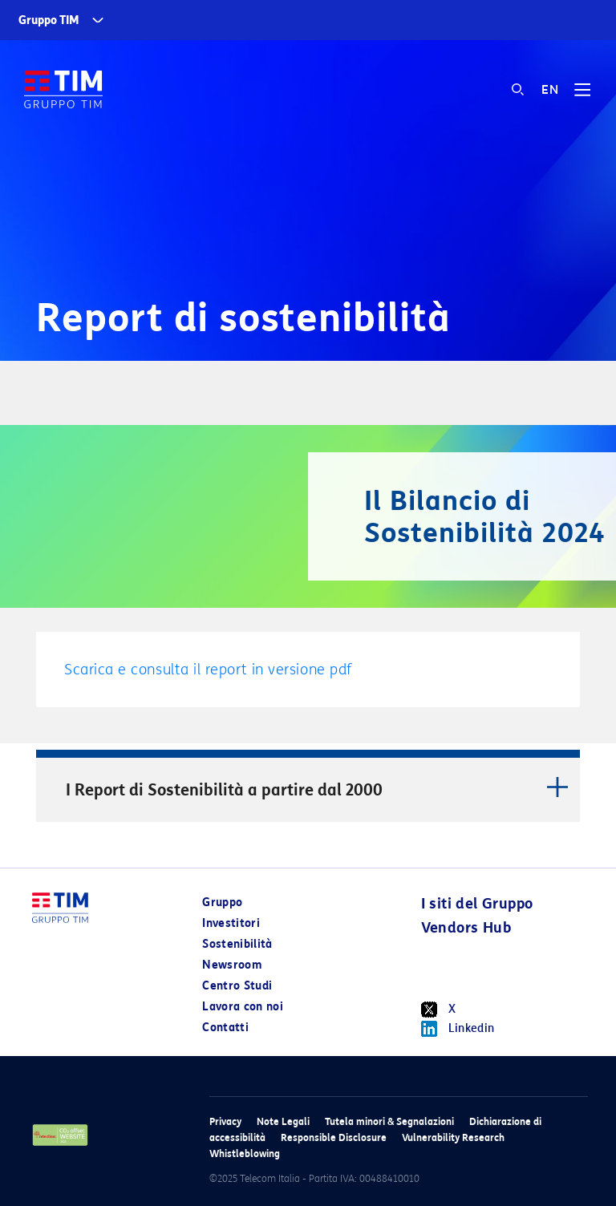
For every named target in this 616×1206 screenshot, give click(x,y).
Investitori (231, 923)
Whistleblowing (244, 1153)
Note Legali (283, 1121)
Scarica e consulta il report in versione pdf (208, 669)
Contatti (225, 1027)
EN (549, 90)
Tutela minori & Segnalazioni (389, 1121)
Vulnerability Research (453, 1137)
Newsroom (231, 965)
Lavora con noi (242, 1007)
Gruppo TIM (48, 20)
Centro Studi (237, 986)
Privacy (225, 1121)
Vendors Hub (466, 928)
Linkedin (458, 1029)
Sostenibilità (237, 944)
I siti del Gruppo (477, 904)
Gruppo (222, 902)
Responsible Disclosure (334, 1137)
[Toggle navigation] (582, 95)
